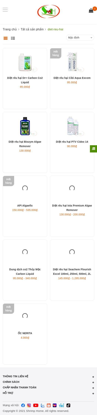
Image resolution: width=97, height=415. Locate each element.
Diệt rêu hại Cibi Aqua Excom (72, 87)
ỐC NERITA (25, 343)
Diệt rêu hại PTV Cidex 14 (72, 151)
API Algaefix (25, 215)
